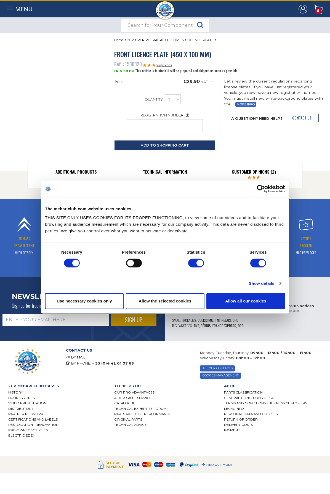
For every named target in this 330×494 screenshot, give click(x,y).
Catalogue (124, 403)
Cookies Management (221, 375)
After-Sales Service (132, 398)
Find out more (219, 465)
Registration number (165, 122)
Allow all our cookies (245, 301)
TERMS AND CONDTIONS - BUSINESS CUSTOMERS (265, 403)
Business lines (21, 398)
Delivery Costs (238, 425)
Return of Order (241, 419)
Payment (232, 430)
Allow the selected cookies (165, 301)
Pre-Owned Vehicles (28, 430)
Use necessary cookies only (84, 301)
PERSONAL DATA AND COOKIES (251, 414)
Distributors (20, 409)
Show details (262, 283)
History (15, 392)
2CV (130, 40)
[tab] (76, 173)
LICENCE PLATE (200, 40)
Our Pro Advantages (134, 392)
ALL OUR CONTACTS (218, 368)
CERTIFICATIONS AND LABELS (33, 419)
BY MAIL (78, 357)
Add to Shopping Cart (165, 145)
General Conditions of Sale (251, 398)
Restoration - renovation (33, 425)
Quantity (163, 99)
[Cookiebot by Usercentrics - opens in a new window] (261, 189)
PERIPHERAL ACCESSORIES (160, 40)
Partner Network (25, 414)
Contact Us (302, 118)
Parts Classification (243, 392)
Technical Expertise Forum (140, 409)
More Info (246, 104)
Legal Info (234, 409)
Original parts (128, 419)
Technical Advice (130, 425)
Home (119, 40)
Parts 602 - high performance (142, 414)
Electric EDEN (21, 435)
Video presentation (27, 403)
